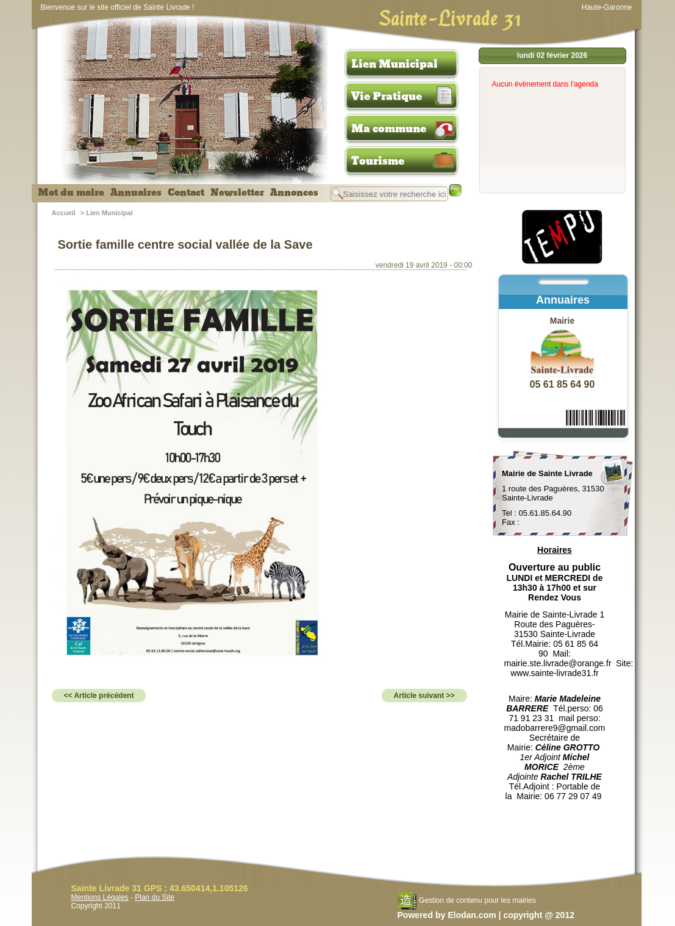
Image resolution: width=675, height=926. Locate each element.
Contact (186, 192)
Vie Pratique (386, 96)
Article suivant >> (424, 695)
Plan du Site (154, 897)
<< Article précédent (99, 695)
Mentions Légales (100, 897)
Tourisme (377, 160)
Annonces (294, 192)
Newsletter (237, 192)
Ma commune (388, 128)
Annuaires (136, 192)
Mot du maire (71, 192)
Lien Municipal (394, 64)
